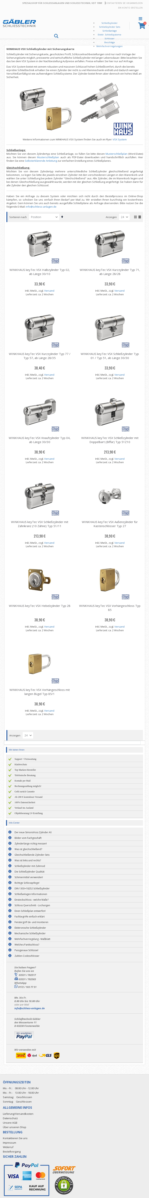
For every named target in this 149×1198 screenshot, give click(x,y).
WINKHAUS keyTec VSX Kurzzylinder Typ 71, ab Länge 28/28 (110, 272)
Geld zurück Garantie (25, 791)
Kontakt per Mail (23, 780)
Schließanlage (109, 30)
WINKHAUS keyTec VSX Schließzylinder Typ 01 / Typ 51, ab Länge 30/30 (110, 356)
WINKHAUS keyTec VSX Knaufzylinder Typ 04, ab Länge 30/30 (40, 440)
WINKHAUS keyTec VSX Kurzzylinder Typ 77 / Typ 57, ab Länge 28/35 (40, 356)
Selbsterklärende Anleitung (42, 160)
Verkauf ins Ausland (24, 807)
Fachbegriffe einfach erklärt (30, 916)
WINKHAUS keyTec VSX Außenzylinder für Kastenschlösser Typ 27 (110, 524)
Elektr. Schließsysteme (109, 34)
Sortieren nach (19, 217)
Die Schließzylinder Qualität (29, 871)
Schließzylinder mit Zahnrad (30, 866)
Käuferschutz (21, 764)
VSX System (120, 139)
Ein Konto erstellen (130, 7)
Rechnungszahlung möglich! (28, 786)
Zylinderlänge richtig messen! (31, 843)
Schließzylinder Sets (109, 26)
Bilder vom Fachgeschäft (28, 838)
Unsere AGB (10, 1122)
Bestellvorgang (12, 1151)
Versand (50, 290)
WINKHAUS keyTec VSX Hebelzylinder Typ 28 (40, 606)
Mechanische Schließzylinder (30, 933)
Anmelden (137, 3)
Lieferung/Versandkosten (18, 1114)
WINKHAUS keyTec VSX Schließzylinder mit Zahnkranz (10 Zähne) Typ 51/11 (40, 524)
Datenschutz (10, 1118)
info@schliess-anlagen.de (42, 206)
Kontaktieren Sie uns (118, 3)
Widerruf (8, 1147)
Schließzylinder (109, 22)
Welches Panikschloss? (27, 944)
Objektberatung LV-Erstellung (29, 813)
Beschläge (109, 42)
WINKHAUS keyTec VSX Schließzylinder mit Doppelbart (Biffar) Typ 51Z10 (110, 440)
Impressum (9, 1142)
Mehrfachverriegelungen (109, 46)
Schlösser (109, 38)
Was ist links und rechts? (28, 860)
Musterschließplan (116, 153)
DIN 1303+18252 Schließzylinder (32, 888)
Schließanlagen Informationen (31, 894)
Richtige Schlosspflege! (27, 883)
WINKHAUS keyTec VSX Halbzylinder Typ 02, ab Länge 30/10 (40, 272)
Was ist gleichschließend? (28, 849)
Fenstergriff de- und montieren (31, 922)
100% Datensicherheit (25, 802)
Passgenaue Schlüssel (26, 950)
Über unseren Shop (14, 1127)
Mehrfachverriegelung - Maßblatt (32, 939)
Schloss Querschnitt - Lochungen (32, 905)
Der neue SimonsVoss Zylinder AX (33, 832)
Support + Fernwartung (25, 759)
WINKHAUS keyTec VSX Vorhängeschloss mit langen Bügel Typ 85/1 (40, 692)
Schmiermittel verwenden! (29, 877)
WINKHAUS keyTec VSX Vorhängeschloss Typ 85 (110, 608)
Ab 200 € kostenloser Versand (28, 797)
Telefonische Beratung (25, 775)
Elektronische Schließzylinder (30, 927)
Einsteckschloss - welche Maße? (32, 899)
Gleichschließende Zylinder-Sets (32, 854)
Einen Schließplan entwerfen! (30, 911)
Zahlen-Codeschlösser (27, 956)
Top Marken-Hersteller (25, 770)
